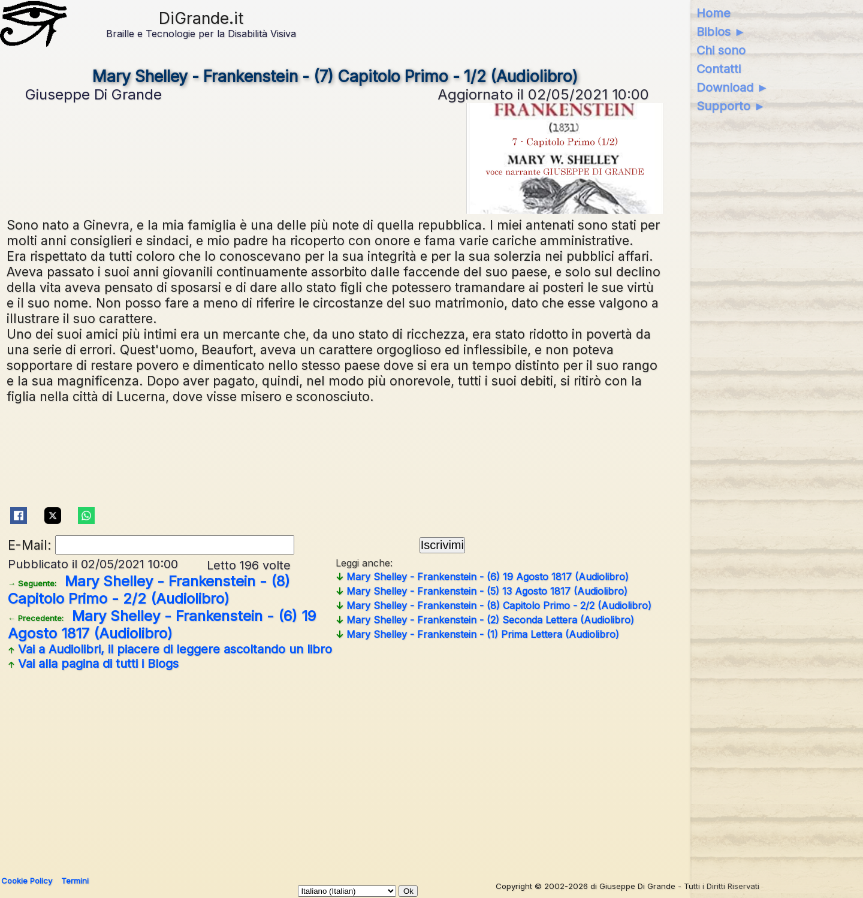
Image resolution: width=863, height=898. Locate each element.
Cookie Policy (26, 880)
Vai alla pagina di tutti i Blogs (93, 663)
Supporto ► (731, 106)
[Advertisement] (366, 768)
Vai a (170, 649)
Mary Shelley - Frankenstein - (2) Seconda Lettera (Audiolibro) (485, 620)
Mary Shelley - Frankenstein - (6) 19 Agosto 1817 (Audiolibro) (162, 624)
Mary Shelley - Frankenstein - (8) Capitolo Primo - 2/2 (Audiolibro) (149, 589)
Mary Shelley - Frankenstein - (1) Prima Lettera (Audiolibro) (477, 634)
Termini (75, 880)
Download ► (732, 87)
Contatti (718, 69)
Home (713, 13)
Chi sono (721, 50)
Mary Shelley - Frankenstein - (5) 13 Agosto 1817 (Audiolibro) (481, 591)
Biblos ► (721, 32)
